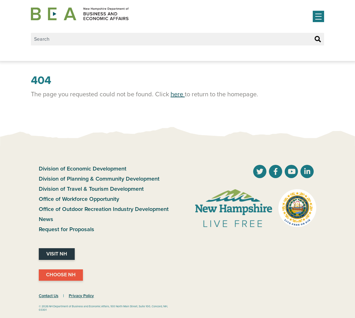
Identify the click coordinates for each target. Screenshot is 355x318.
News (46, 219)
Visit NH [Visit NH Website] (56, 254)
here (178, 94)
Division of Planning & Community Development (99, 178)
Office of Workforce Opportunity (79, 198)
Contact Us (48, 295)
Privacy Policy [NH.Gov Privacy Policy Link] (81, 295)
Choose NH (61, 275)
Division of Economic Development (82, 168)
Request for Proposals (66, 229)
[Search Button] (318, 39)
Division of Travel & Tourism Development (91, 188)
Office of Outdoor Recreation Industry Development (104, 209)
